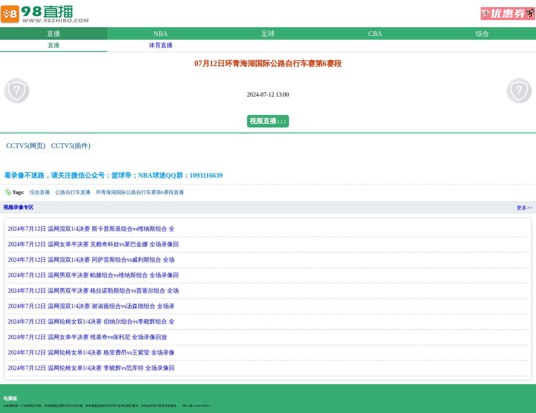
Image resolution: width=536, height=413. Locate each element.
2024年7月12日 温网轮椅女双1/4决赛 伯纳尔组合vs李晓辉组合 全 (91, 322)
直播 (53, 33)
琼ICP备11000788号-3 (196, 406)
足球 (268, 33)
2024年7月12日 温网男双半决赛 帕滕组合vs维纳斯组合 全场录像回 (93, 275)
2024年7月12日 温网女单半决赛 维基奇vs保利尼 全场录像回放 (87, 337)
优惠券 (508, 11)
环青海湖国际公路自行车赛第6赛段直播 (140, 192)
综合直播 (40, 192)
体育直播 (161, 45)
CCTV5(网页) (25, 145)
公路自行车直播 (72, 192)
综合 (482, 33)
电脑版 (10, 398)
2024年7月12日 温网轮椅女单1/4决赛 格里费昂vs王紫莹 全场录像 (91, 352)
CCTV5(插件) (70, 145)
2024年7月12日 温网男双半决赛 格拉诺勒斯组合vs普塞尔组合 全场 (93, 291)
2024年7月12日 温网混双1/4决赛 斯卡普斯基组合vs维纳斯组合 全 (91, 229)
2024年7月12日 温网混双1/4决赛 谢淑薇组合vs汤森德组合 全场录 (91, 306)
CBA (375, 33)
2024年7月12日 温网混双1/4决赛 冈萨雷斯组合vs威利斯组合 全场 (91, 260)
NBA (161, 33)
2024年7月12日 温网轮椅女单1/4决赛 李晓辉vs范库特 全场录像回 (91, 368)
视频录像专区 (18, 207)
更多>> (525, 208)
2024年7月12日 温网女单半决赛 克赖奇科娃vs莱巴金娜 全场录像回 (93, 244)
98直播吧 (46, 12)
